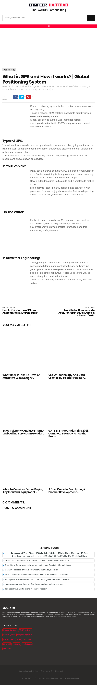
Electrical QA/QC (9, 635)
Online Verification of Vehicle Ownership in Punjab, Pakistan (31, 570)
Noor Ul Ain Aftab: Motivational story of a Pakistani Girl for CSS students (36, 574)
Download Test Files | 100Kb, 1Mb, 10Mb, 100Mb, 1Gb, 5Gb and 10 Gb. (49, 553)
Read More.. (72, 616)
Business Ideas (8, 639)
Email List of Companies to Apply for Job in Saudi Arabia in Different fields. (76, 312)
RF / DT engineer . (25, 630)
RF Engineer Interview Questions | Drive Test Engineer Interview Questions (37, 579)
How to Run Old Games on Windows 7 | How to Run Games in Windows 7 (37, 560)
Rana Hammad (57, 671)
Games (18, 639)
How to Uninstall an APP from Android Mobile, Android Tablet (20, 310)
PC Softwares (27, 644)
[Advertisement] (48, 46)
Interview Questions (9, 630)
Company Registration (24, 635)
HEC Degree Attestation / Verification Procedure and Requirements (35, 584)
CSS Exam (7, 649)
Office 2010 (27, 639)
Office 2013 (7, 644)
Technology (9, 70)
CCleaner (17, 644)
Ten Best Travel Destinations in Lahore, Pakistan (26, 589)
